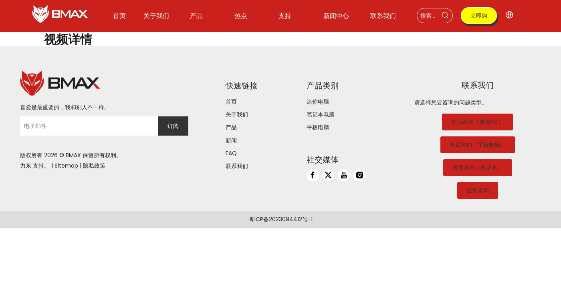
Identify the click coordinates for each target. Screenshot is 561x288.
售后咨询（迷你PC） (477, 122)
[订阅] (173, 126)
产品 (231, 127)
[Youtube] (344, 175)
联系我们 (237, 166)
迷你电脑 (318, 102)
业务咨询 (477, 190)
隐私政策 (94, 166)
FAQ (231, 153)
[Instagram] (359, 175)
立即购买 (478, 18)
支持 (38, 166)
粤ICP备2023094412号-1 (281, 219)
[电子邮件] (87, 126)
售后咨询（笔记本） (477, 168)
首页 (231, 102)
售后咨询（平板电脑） (478, 145)
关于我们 (237, 114)
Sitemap (66, 166)
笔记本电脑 (321, 114)
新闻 (231, 140)
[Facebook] (313, 175)
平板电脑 (318, 127)
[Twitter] (328, 175)
